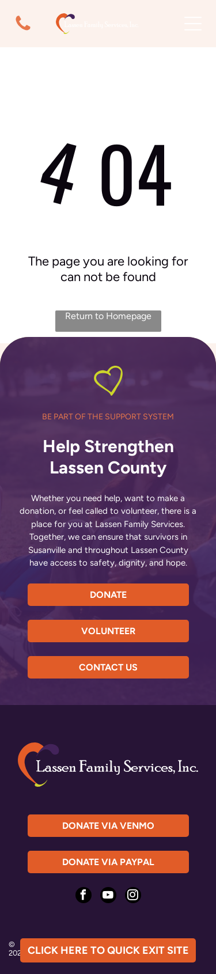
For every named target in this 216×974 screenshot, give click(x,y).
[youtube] (108, 896)
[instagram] (133, 896)
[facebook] (83, 896)
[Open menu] (193, 23)
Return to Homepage (108, 315)
